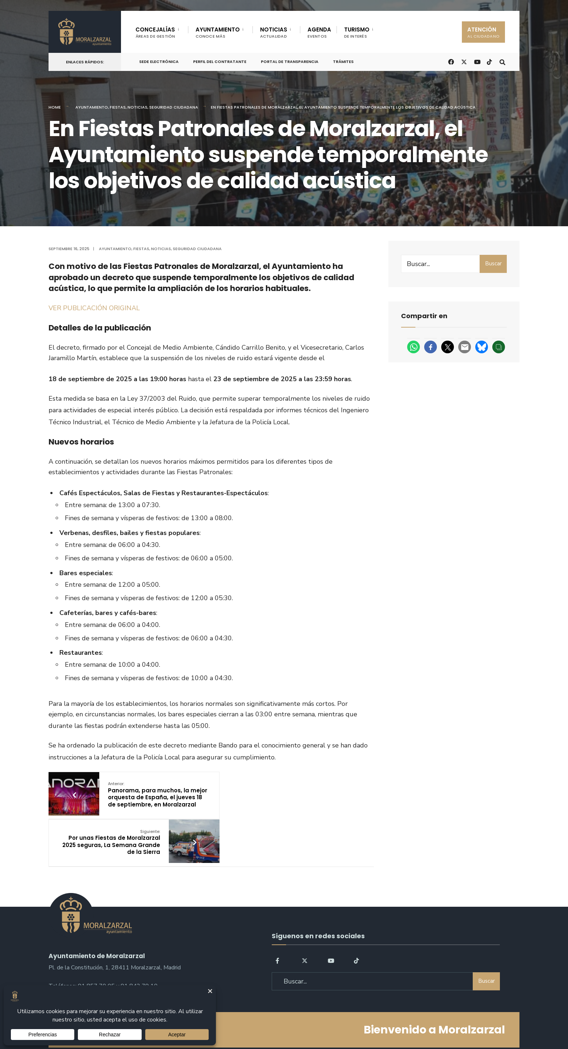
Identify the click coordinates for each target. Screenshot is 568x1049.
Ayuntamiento (91, 107)
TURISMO (356, 32)
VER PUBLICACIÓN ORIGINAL (94, 308)
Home (55, 107)
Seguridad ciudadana (173, 107)
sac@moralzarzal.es (74, 954)
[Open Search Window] (502, 61)
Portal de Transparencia (289, 61)
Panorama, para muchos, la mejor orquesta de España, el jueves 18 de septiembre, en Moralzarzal (148, 798)
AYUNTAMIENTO (218, 32)
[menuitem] (161, 31)
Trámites (343, 61)
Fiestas (118, 107)
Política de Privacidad (238, 1023)
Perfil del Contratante (219, 61)
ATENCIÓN (483, 32)
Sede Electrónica (159, 61)
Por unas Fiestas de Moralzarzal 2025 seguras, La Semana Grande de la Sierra (270, 794)
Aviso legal (286, 1023)
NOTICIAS (273, 32)
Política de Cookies (330, 1023)
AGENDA (319, 32)
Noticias (137, 107)
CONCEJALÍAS (155, 32)
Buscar (493, 263)
